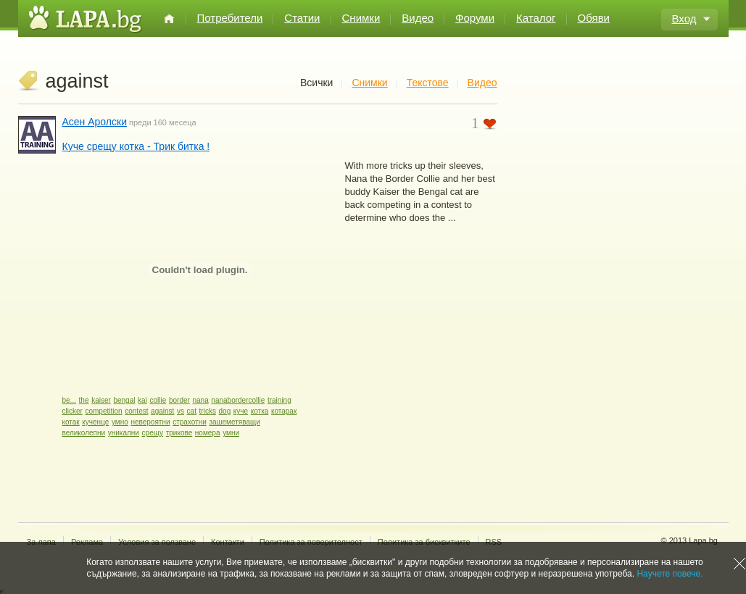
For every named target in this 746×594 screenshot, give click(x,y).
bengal (124, 400)
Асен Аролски (94, 121)
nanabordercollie (238, 400)
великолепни (84, 433)
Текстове (428, 82)
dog (225, 411)
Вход (684, 18)
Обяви (594, 18)
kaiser (101, 400)
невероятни (150, 422)
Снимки (361, 18)
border (179, 400)
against (162, 411)
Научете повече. (670, 574)
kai (142, 400)
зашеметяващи (234, 422)
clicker (72, 411)
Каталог (536, 18)
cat (191, 411)
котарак (284, 411)
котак (71, 422)
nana (200, 400)
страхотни (190, 422)
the (84, 400)
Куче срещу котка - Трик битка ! (136, 146)
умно (120, 422)
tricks (207, 411)
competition (103, 411)
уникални (123, 433)
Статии (302, 18)
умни (231, 433)
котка (260, 411)
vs (180, 411)
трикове (179, 433)
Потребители (230, 18)
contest (136, 411)
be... (69, 400)
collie (158, 400)
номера (207, 433)
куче (240, 411)
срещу (152, 433)
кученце (95, 422)
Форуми (474, 18)
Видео (418, 18)
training (279, 400)
